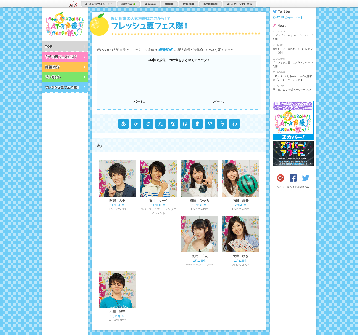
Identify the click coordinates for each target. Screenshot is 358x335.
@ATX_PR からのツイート (288, 17)
